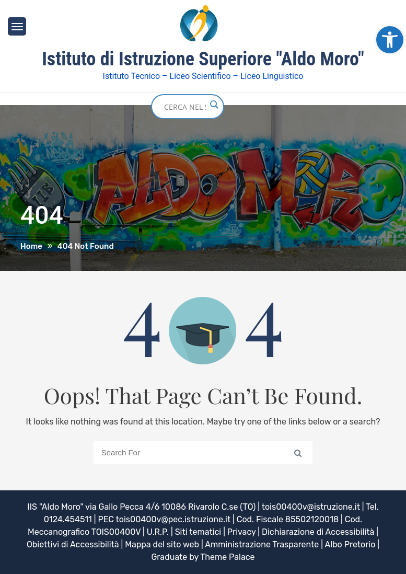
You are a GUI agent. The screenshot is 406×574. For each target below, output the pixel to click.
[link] (389, 39)
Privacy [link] (241, 532)
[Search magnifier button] (213, 104)
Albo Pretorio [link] (349, 544)
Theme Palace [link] (227, 557)
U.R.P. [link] (158, 532)
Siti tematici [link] (198, 532)
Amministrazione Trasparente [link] (262, 544)
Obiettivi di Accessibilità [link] (73, 544)
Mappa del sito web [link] (162, 544)
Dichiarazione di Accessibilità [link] (318, 532)
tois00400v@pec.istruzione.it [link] (173, 519)
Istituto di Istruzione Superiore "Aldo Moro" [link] (203, 59)
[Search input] (185, 106)
